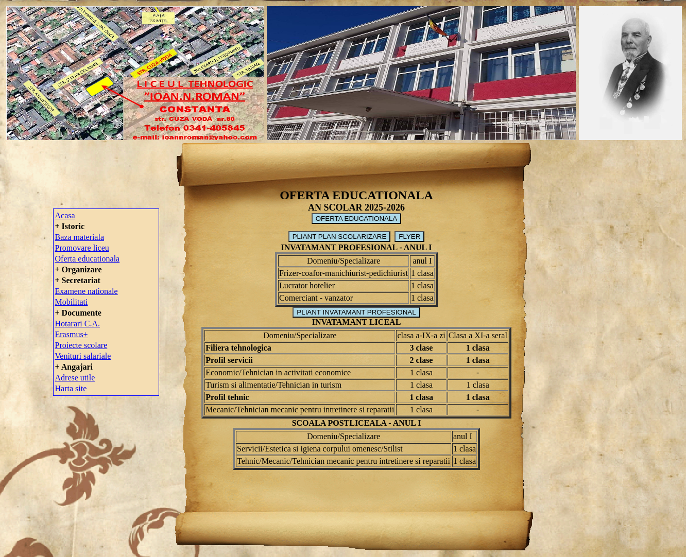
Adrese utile (75, 377)
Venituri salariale (83, 356)
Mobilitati (71, 302)
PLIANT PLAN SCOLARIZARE (340, 236)
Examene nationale (86, 291)
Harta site (71, 388)
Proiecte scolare (81, 345)
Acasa (65, 215)
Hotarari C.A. (77, 323)
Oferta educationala (87, 258)
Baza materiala (80, 237)
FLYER (409, 236)
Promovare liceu (82, 247)
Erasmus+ (71, 334)
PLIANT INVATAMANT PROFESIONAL (356, 312)
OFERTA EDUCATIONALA (357, 218)
